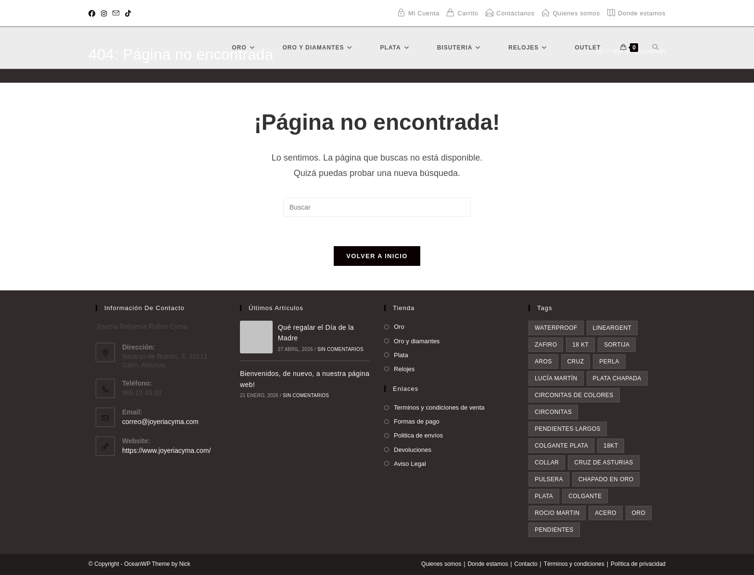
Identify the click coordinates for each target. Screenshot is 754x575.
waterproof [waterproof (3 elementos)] (556, 328)
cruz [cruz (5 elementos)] (575, 361)
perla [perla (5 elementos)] (609, 361)
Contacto (526, 564)
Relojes (404, 369)
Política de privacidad (638, 564)
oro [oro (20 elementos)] (639, 513)
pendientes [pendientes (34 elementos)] (554, 529)
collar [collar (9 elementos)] (547, 462)
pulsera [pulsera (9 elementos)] (549, 479)
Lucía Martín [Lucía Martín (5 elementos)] (556, 378)
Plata (401, 355)
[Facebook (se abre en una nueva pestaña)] (93, 13)
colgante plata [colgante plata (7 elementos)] (561, 445)
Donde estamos (487, 564)
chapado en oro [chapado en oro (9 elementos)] (606, 479)
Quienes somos (441, 564)
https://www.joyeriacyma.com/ (166, 450)
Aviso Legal (410, 463)
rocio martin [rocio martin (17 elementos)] (557, 513)
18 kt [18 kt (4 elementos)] (580, 344)
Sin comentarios (340, 349)
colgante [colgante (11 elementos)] (585, 496)
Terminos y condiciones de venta (439, 407)
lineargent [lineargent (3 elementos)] (612, 328)
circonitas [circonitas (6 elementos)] (553, 412)
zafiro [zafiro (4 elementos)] (546, 344)
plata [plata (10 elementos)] (544, 496)
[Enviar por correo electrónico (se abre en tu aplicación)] (116, 13)
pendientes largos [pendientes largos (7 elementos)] (568, 428)
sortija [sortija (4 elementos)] (616, 344)
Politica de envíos (418, 435)
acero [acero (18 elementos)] (605, 513)
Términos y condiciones (574, 564)
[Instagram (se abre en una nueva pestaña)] (104, 13)
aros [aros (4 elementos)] (543, 361)
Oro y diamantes (417, 341)
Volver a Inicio (376, 256)
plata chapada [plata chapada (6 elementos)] (617, 378)
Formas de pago (417, 421)
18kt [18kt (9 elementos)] (610, 445)
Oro (399, 326)
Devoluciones (412, 449)
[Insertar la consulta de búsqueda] (377, 207)
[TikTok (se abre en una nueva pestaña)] (128, 13)
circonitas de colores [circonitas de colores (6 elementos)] (574, 395)
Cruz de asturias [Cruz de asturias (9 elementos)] (603, 462)
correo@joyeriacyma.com (160, 421)
